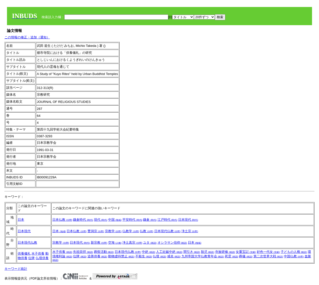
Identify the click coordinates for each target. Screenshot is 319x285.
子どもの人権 (294, 252)
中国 (115, 219)
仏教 (146, 231)
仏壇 (159, 256)
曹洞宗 (95, 231)
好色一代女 (268, 252)
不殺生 (143, 256)
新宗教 (99, 242)
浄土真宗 (132, 242)
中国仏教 (294, 256)
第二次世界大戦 (268, 256)
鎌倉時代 (83, 219)
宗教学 (113, 231)
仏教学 (130, 231)
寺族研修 (225, 252)
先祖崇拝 (83, 252)
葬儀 (245, 256)
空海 (115, 242)
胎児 (207, 252)
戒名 (174, 256)
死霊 (231, 256)
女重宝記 (246, 252)
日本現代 (188, 219)
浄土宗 (189, 231)
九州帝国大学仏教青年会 (202, 256)
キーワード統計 (15, 269)
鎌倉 (150, 219)
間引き (191, 252)
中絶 (148, 252)
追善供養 (97, 256)
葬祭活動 (104, 252)
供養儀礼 (24, 253)
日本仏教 (62, 219)
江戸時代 (167, 219)
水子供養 (37, 253)
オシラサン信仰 (172, 242)
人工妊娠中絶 (169, 252)
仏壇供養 (42, 258)
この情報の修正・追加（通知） (27, 37)
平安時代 (132, 219)
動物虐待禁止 (121, 256)
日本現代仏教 (167, 231)
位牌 (31, 258)
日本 (21, 219)
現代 (100, 219)
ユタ (150, 242)
